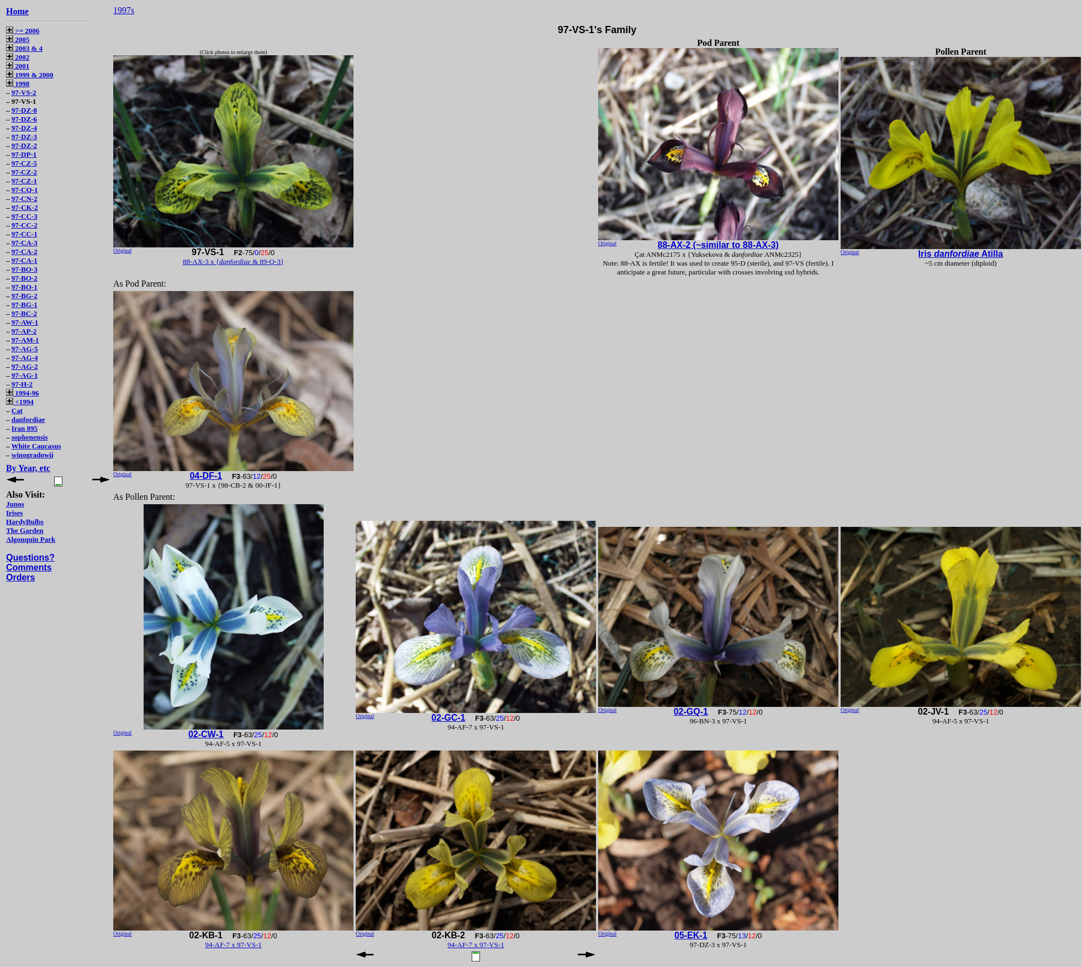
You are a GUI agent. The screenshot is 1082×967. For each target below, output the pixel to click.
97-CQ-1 (25, 190)
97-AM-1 (25, 340)
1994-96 (22, 393)
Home (17, 11)
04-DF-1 (205, 475)
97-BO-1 (25, 287)
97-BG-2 (25, 296)
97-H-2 (22, 384)
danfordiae (28, 419)
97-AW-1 (25, 322)
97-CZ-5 (24, 163)
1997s (123, 10)
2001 (17, 66)
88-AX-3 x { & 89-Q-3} (233, 261)
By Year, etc (28, 468)
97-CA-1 (25, 260)
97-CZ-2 (24, 172)
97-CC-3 (25, 216)
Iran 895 (25, 428)
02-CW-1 (206, 734)
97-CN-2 (25, 198)
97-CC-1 (25, 234)
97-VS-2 (24, 92)
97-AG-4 (25, 357)
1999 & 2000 (30, 75)
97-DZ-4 (24, 128)
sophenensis (30, 437)
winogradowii (33, 455)
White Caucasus (36, 446)
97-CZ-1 (24, 181)
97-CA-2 (25, 251)
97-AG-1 (25, 375)
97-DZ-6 (24, 119)
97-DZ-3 (24, 137)
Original (122, 250)
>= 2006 (22, 31)
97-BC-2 (24, 313)
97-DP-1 (24, 154)
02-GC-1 (448, 717)
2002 (17, 57)
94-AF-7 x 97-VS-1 (233, 944)
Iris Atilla (961, 253)
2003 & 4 (24, 48)
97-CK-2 (25, 207)
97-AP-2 (24, 331)
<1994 (20, 402)
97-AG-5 (25, 349)
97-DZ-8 (24, 110)
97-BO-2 (25, 278)
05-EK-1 (691, 935)
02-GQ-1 (691, 711)
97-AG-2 (25, 366)
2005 (17, 39)
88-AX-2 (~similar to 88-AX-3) (718, 245)
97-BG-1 (25, 304)
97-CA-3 (25, 243)
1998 (17, 84)
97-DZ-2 (24, 145)
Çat (17, 410)
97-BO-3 (25, 269)
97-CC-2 (25, 225)
